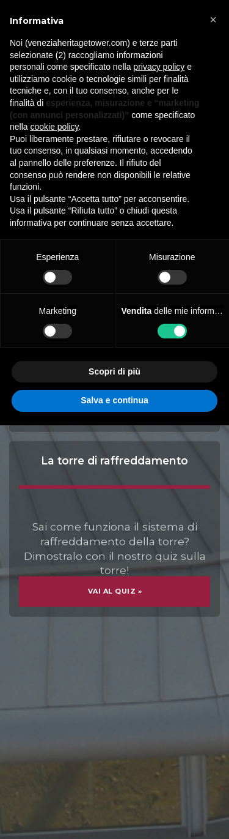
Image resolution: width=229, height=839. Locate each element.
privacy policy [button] (158, 67)
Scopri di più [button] (114, 371)
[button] (213, 19)
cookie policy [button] (54, 127)
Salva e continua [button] (114, 400)
